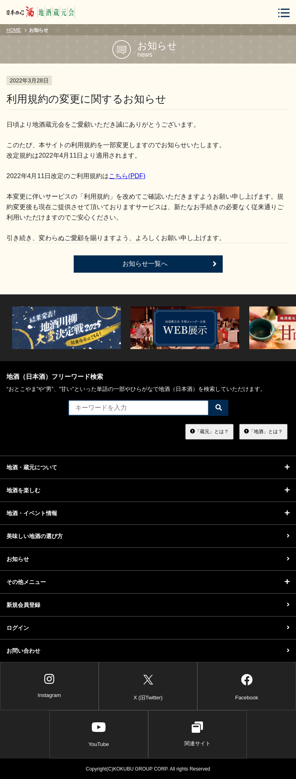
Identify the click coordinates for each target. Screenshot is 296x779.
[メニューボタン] (284, 13)
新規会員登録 (148, 605)
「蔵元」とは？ (209, 431)
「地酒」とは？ (263, 431)
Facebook (246, 686)
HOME (13, 30)
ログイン (148, 628)
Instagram (49, 685)
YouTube (98, 734)
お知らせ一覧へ (169, 264)
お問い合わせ (148, 650)
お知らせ (148, 559)
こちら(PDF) (127, 176)
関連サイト (197, 733)
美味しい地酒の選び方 (148, 536)
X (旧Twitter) (147, 686)
